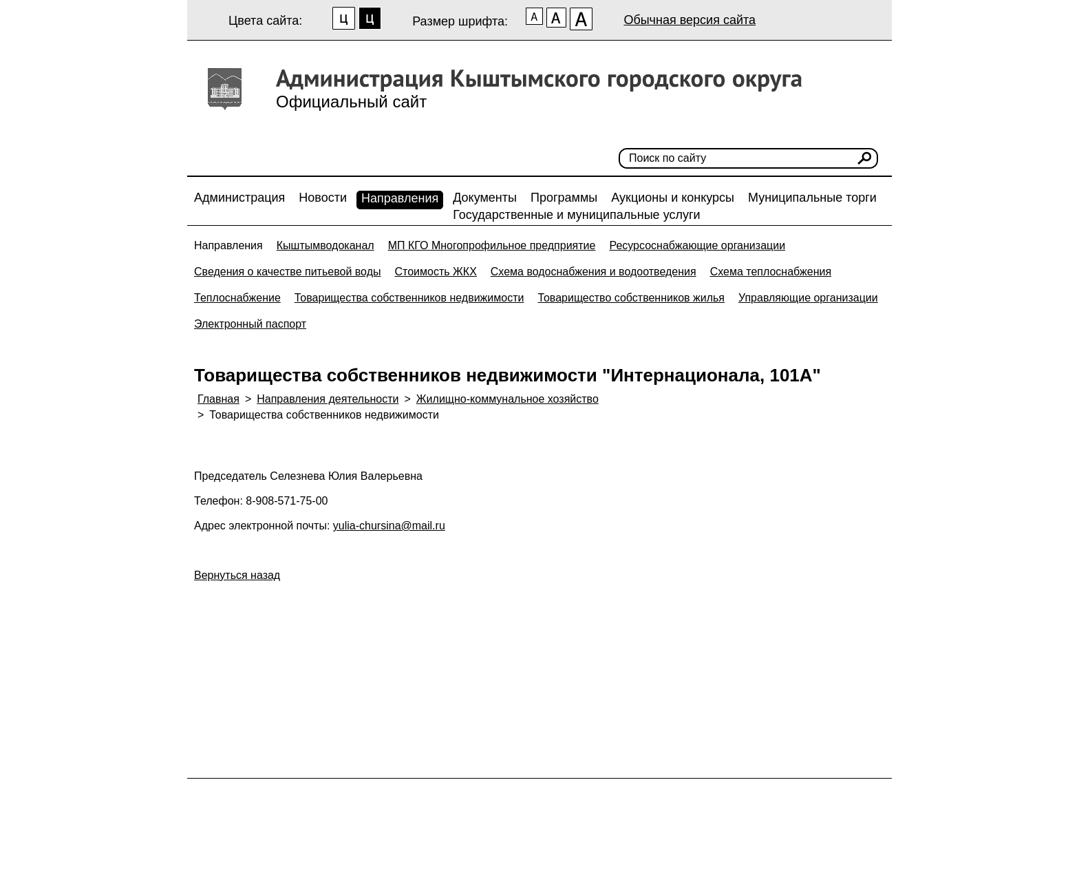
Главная (218, 399)
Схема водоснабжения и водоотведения (593, 271)
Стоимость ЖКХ (435, 271)
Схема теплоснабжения (771, 271)
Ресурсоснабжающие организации (697, 245)
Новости (323, 197)
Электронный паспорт (250, 324)
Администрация (239, 197)
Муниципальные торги (812, 197)
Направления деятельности (327, 399)
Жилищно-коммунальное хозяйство (507, 399)
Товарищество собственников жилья (631, 298)
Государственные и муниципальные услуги (576, 215)
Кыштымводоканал (325, 245)
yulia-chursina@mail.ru (389, 525)
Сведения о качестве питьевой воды (287, 271)
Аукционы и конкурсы (672, 197)
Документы (485, 197)
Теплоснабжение (237, 298)
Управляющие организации (808, 298)
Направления (399, 198)
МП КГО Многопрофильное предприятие (492, 245)
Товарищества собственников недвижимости (409, 298)
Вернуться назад (237, 575)
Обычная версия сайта (689, 20)
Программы (564, 197)
